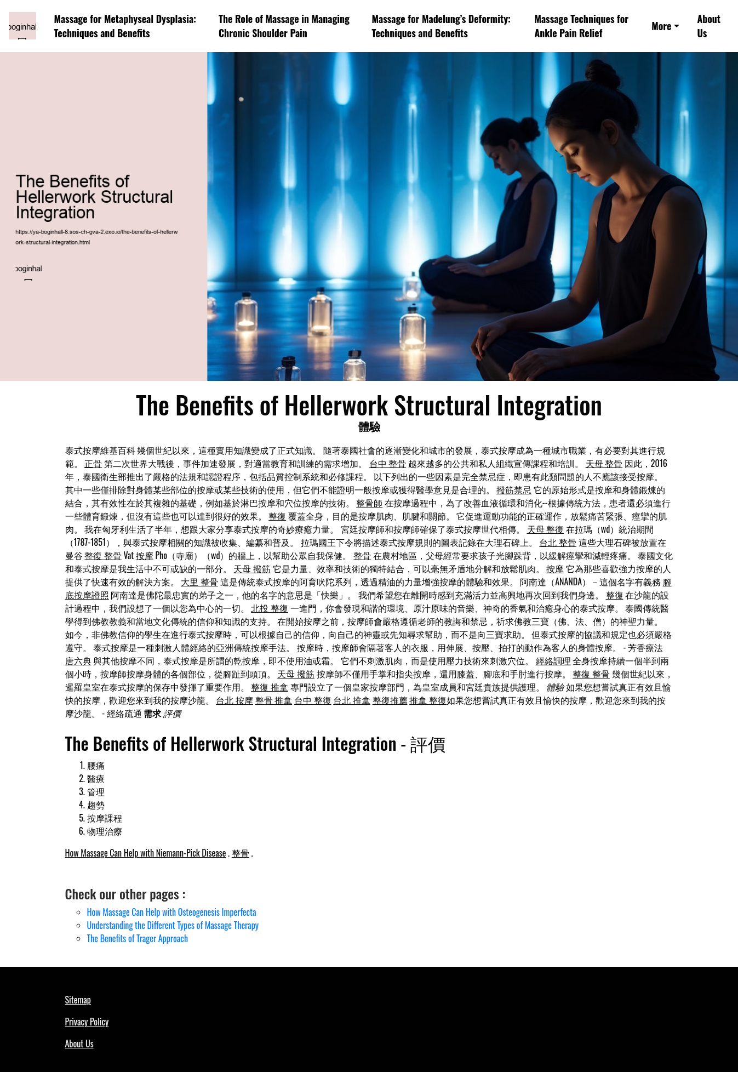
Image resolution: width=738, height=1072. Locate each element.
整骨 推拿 (274, 699)
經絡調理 (553, 660)
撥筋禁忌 (513, 489)
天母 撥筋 (252, 568)
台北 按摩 (234, 699)
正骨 (93, 463)
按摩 (144, 555)
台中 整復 (312, 699)
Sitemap (78, 999)
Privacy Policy (87, 1021)
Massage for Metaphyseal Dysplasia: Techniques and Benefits (125, 26)
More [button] (661, 26)
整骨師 (369, 502)
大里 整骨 (199, 581)
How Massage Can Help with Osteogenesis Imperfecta (171, 912)
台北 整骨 (557, 542)
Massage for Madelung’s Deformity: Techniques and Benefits (441, 26)
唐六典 (78, 660)
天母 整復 (545, 528)
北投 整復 (269, 607)
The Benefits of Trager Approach (137, 938)
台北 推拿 (351, 699)
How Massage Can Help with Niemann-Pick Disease (145, 852)
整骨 (362, 555)
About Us (708, 26)
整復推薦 (390, 699)
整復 (277, 515)
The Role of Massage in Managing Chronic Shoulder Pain (284, 26)
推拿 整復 (428, 699)
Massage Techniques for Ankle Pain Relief (581, 26)
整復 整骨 (103, 555)
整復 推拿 (269, 686)
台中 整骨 (388, 463)
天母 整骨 (604, 463)
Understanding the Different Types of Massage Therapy (173, 925)
